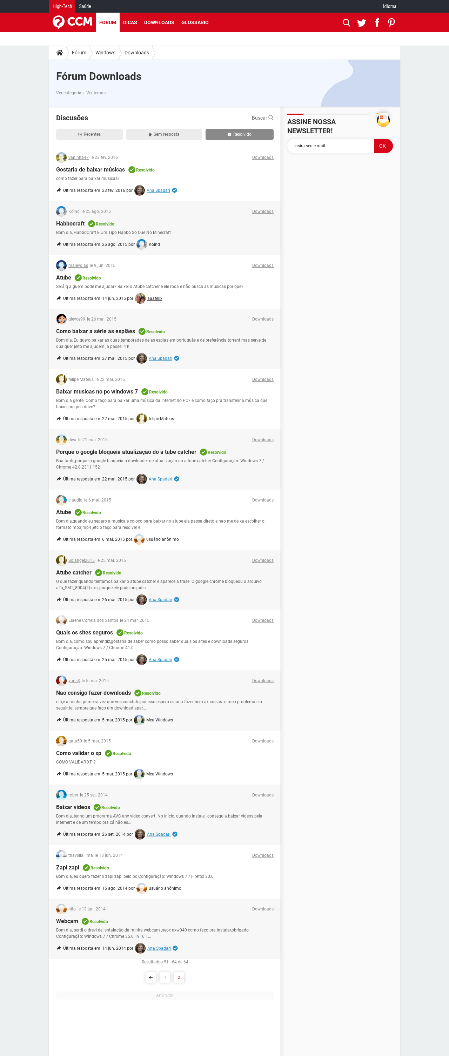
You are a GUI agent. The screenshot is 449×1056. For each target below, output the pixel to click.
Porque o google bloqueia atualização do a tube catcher (126, 452)
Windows (105, 52)
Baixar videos (73, 807)
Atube (63, 277)
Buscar (263, 118)
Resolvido (240, 134)
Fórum (107, 22)
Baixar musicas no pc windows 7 (97, 391)
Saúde (85, 6)
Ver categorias (69, 92)
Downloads (159, 22)
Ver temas (96, 92)
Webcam (67, 921)
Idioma (389, 6)
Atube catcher (74, 572)
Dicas (130, 22)
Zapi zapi (67, 867)
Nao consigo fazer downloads (93, 693)
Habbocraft (70, 223)
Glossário (195, 22)
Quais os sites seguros (84, 632)
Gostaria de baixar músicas (90, 169)
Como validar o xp (78, 753)
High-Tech (62, 6)
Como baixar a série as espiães (95, 331)
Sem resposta (164, 134)
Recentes (89, 134)
